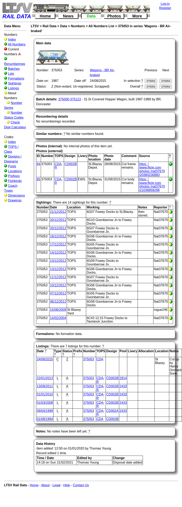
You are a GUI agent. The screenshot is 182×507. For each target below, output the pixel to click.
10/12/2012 (58, 285)
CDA (99, 359)
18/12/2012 (58, 236)
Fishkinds (15, 181)
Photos (114, 16)
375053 (88, 359)
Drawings (14, 200)
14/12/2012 (58, 252)
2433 (123, 386)
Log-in (165, 3)
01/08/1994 (45, 419)
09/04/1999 (45, 411)
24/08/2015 (45, 359)
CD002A (112, 411)
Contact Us (81, 485)
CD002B (70, 164)
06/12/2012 (58, 301)
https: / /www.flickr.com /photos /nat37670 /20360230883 (152, 169)
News (68, 16)
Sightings (14, 83)
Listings (13, 88)
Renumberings (14, 64)
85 (38, 179)
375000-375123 (69, 99)
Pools (12, 166)
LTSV (35, 26)
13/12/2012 (58, 260)
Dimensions (16, 195)
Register (165, 8)
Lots (11, 73)
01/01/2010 (45, 394)
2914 (123, 378)
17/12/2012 (58, 244)
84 (38, 164)
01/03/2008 (45, 402)
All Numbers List (101, 26)
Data (91, 16)
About (45, 485)
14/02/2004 (58, 318)
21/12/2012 (58, 211)
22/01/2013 (45, 378)
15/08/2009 (58, 309)
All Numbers (17, 44)
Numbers (78, 26)
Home (45, 16)
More (137, 16)
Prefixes (14, 176)
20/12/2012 (58, 220)
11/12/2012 (58, 277)
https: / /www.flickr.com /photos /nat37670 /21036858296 (152, 185)
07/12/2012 (58, 293)
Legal (56, 485)
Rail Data (49, 26)
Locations (15, 171)
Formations (16, 78)
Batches (14, 68)
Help (66, 485)
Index (12, 39)
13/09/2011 (45, 386)
